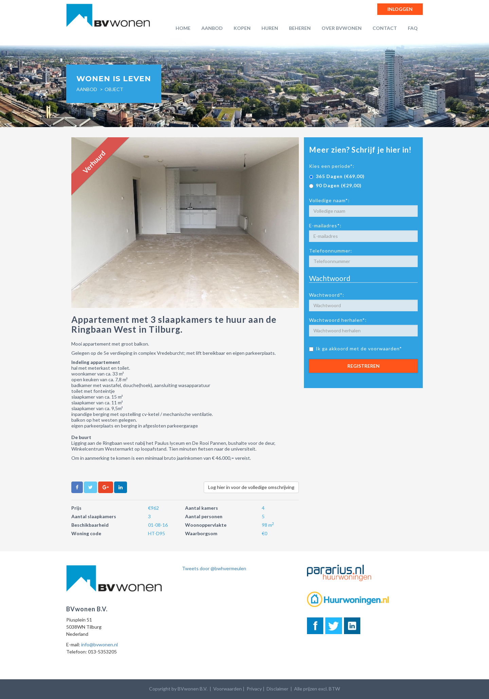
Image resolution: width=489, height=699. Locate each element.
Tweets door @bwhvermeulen (214, 568)
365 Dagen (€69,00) (337, 176)
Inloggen (400, 9)
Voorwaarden (227, 689)
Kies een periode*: (332, 166)
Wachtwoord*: (326, 295)
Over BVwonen (342, 28)
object (114, 89)
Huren (269, 28)
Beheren (300, 28)
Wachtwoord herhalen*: (338, 320)
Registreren (363, 366)
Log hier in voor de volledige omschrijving (251, 487)
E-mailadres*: (325, 225)
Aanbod (212, 28)
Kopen (242, 28)
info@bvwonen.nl (99, 644)
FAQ (413, 28)
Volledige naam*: (329, 200)
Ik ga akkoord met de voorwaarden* (355, 348)
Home (183, 28)
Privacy (254, 689)
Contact (385, 28)
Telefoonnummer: (330, 251)
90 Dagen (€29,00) (335, 185)
